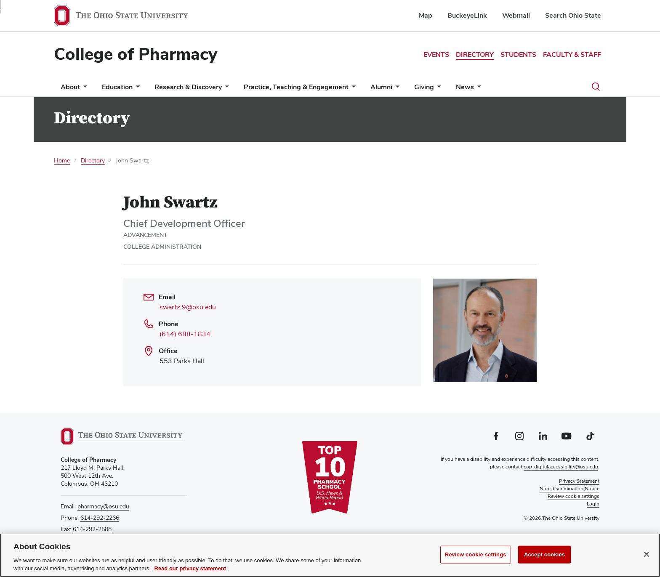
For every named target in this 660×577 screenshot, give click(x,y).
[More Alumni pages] (395, 89)
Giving (424, 86)
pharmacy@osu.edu (103, 506)
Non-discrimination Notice (569, 488)
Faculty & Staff (572, 54)
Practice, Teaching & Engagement (296, 86)
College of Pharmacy (135, 54)
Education (117, 86)
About (70, 86)
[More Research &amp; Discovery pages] (225, 89)
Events (436, 54)
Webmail (516, 15)
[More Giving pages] (437, 89)
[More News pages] (477, 89)
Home (62, 160)
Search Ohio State (573, 15)
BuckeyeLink (467, 15)
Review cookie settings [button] (573, 496)
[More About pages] (83, 89)
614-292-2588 (92, 529)
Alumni (381, 86)
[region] (330, 555)
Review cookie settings (475, 554)
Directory (475, 54)
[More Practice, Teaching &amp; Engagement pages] (352, 89)
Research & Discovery (188, 86)
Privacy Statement (579, 481)
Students (518, 54)
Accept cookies (544, 554)
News (465, 86)
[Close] (646, 554)
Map (425, 15)
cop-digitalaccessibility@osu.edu (561, 466)
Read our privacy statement (190, 568)
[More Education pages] (136, 89)
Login (593, 503)
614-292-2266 (99, 517)
